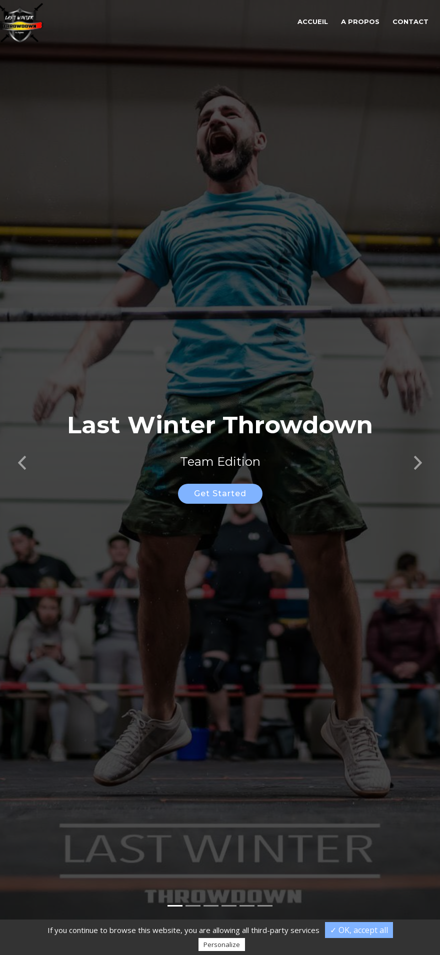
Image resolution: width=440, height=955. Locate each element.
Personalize (222, 944)
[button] (22, 449)
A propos (360, 21)
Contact (410, 21)
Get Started (220, 483)
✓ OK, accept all (359, 930)
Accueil (313, 21)
